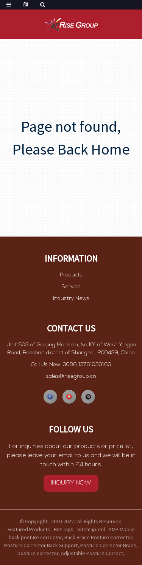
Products (71, 275)
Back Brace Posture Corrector (98, 537)
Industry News (71, 298)
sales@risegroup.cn (71, 385)
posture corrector (37, 553)
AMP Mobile (122, 529)
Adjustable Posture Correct (92, 553)
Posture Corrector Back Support (41, 545)
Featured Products (29, 529)
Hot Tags (63, 529)
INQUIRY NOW (71, 494)
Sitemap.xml (91, 529)
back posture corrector (35, 537)
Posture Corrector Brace (108, 545)
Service (71, 287)
